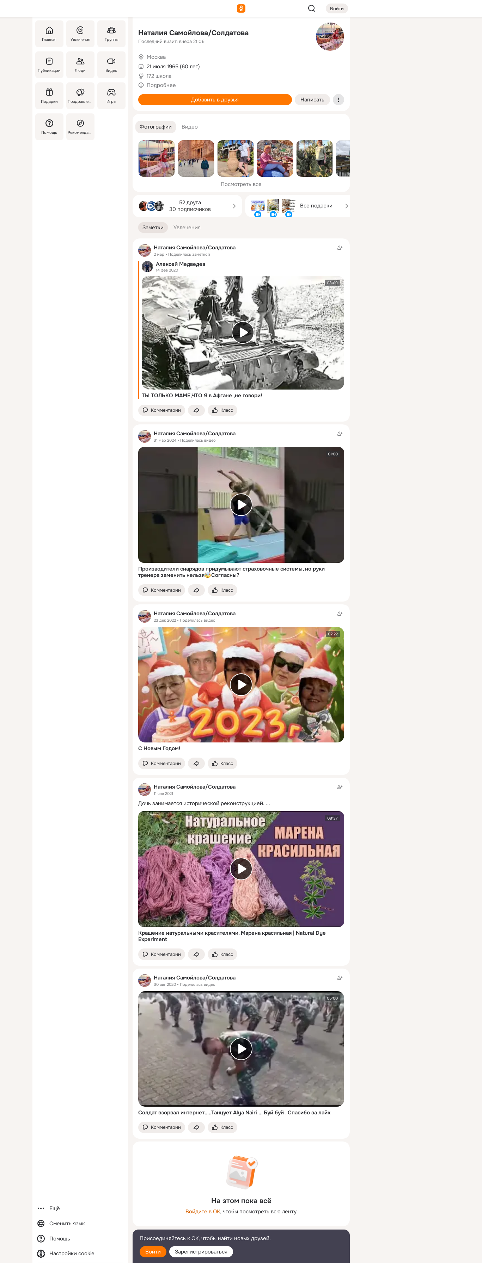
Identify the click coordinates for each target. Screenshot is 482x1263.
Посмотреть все (241, 184)
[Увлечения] (80, 33)
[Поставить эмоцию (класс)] (222, 410)
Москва (156, 57)
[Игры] (111, 95)
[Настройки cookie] (80, 1253)
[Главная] (49, 33)
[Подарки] (49, 95)
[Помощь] (49, 126)
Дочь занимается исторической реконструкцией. (201, 803)
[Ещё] (80, 1208)
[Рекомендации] (80, 126)
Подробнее (161, 85)
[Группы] (111, 33)
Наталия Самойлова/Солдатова (193, 33)
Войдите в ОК (202, 1211)
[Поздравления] (80, 95)
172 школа (159, 76)
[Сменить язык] (80, 1223)
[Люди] (80, 64)
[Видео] (111, 64)
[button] (155, 127)
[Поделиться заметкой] (196, 410)
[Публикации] (49, 64)
